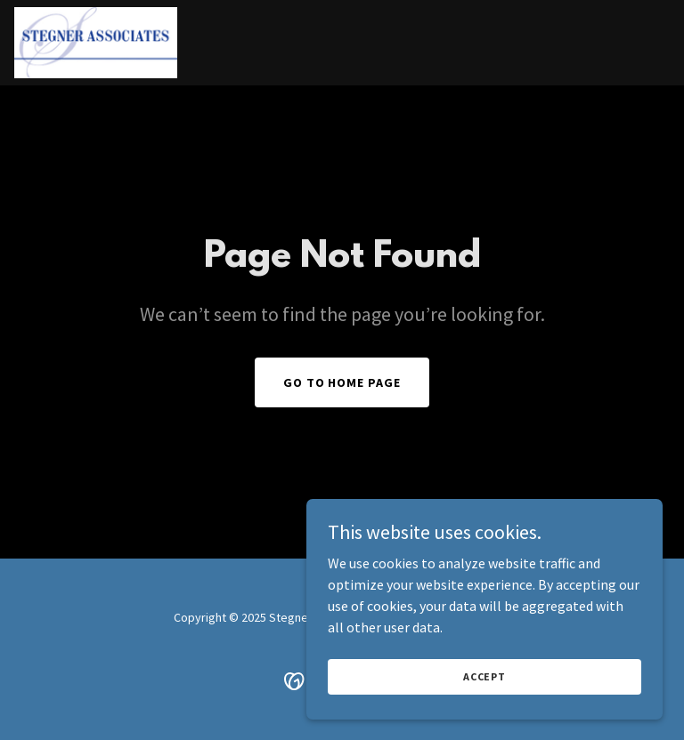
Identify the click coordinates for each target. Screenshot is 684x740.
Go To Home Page (342, 382)
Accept (484, 676)
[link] (95, 42)
